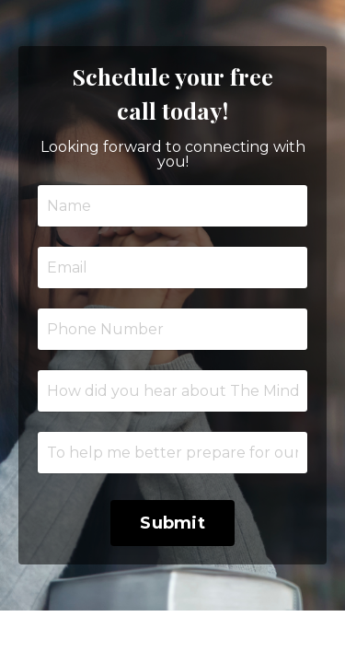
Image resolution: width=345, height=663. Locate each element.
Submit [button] (172, 523)
